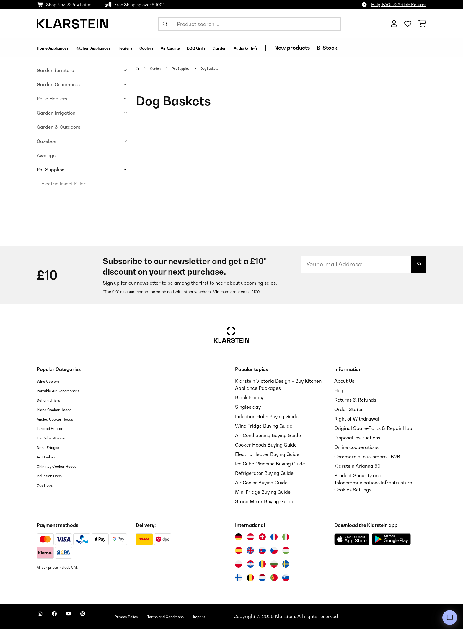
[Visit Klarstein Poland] (238, 564)
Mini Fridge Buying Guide (263, 492)
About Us (344, 381)
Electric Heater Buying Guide (267, 454)
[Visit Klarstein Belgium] (250, 577)
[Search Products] (249, 24)
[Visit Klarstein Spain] (238, 550)
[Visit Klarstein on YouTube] (80, 617)
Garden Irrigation (56, 113)
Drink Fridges (51, 447)
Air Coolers (49, 456)
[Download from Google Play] (391, 539)
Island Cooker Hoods (59, 409)
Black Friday (249, 397)
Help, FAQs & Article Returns (398, 4)
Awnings (46, 155)
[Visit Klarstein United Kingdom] (250, 550)
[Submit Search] (165, 23)
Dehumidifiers (52, 400)
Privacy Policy (148, 616)
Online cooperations (356, 447)
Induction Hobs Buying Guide (267, 416)
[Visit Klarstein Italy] (285, 536)
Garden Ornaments (58, 84)
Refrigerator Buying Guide (264, 473)
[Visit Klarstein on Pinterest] (99, 617)
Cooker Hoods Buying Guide (266, 445)
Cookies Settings (352, 490)
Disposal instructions (357, 438)
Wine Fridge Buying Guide (263, 426)
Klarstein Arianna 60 (357, 466)
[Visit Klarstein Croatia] (250, 564)
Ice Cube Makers (55, 438)
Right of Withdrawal (356, 419)
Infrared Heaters (55, 428)
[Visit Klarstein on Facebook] (61, 617)
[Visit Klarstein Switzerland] (262, 536)
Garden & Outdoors (58, 127)
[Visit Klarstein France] (274, 536)
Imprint (239, 616)
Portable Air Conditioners (65, 390)
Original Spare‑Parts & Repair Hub (373, 428)
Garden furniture (55, 70)
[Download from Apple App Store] (351, 539)
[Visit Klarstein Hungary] (285, 550)
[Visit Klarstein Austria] (250, 536)
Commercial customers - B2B (367, 456)
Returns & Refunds (355, 400)
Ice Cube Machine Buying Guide (270, 464)
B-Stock (394, 48)
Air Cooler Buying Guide (261, 482)
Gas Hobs (47, 485)
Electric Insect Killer (63, 184)
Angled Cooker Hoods (61, 419)
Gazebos (46, 141)
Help (339, 390)
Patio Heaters (52, 99)
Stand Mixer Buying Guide (264, 501)
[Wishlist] (407, 24)
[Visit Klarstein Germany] (238, 536)
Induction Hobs (53, 475)
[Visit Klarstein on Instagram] (42, 617)
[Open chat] (449, 617)
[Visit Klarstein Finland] (238, 577)
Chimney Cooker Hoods (62, 466)
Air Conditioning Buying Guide (268, 435)
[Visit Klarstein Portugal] (274, 577)
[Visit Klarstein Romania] (262, 564)
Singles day (248, 407)
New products (359, 48)
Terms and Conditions (197, 616)
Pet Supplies (50, 169)
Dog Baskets (222, 68)
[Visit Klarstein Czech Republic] (274, 550)
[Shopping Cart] (422, 24)
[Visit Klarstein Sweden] (285, 564)
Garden (158, 68)
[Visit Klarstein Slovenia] (285, 577)
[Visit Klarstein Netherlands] (262, 577)
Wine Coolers (51, 381)
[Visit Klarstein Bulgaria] (274, 564)
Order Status (348, 409)
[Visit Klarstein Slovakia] (262, 550)
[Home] (143, 68)
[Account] (394, 24)
